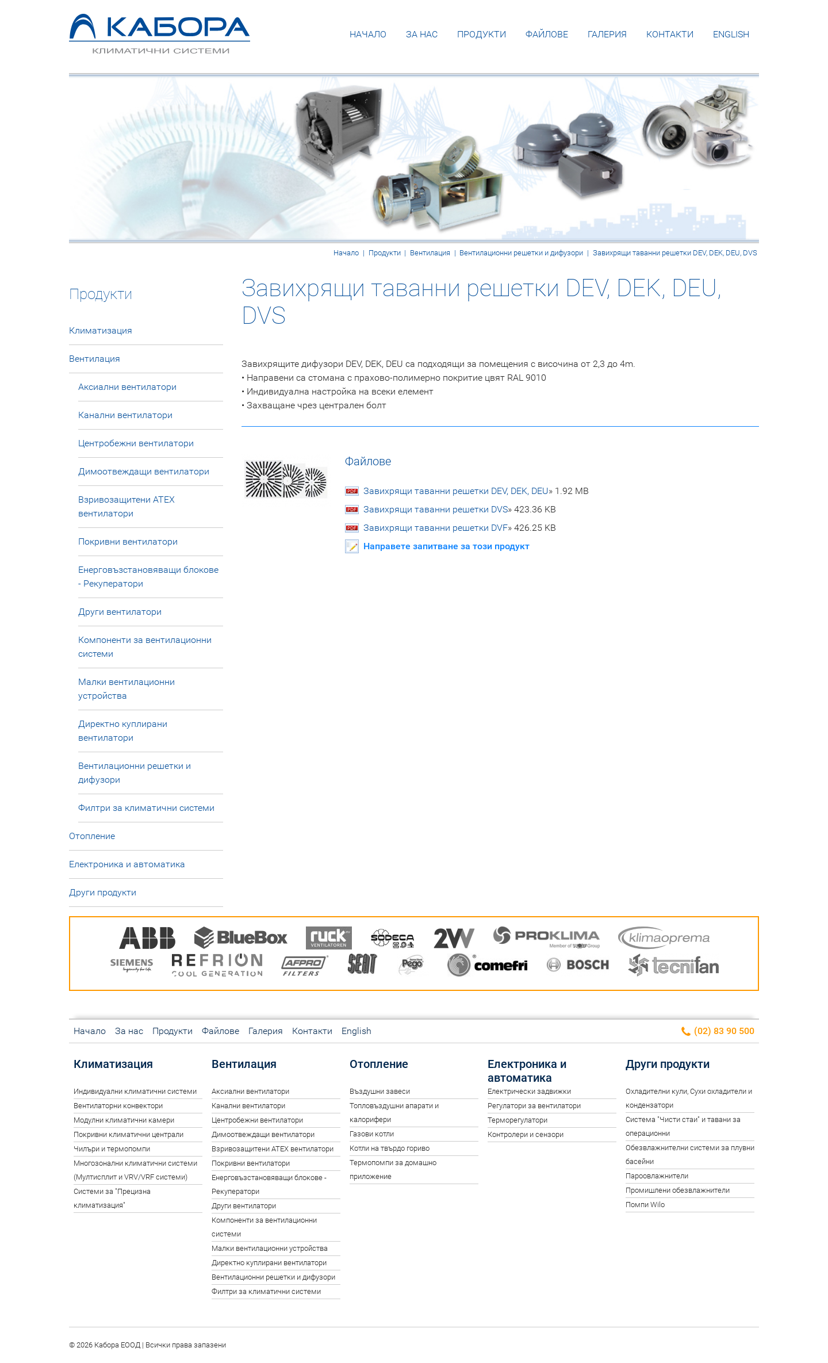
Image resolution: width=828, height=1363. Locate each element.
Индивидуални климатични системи (135, 1091)
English (731, 34)
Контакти (669, 34)
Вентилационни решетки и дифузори (521, 252)
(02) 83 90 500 (717, 1031)
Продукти (481, 34)
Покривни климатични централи (128, 1134)
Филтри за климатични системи (146, 807)
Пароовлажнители (657, 1175)
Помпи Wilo (645, 1204)
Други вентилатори (120, 611)
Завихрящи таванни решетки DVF (459, 528)
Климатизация (100, 330)
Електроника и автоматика (127, 864)
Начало (368, 34)
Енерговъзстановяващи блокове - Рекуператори (148, 576)
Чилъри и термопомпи (112, 1148)
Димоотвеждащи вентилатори (143, 471)
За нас (422, 34)
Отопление (92, 835)
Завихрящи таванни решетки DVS (459, 509)
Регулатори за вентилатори (534, 1105)
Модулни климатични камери (124, 1120)
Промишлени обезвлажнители (678, 1190)
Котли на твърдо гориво (390, 1148)
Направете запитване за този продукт (446, 546)
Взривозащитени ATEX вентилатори (126, 506)
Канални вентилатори (125, 414)
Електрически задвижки (529, 1091)
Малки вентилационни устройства (126, 688)
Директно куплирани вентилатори (122, 730)
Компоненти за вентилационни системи (145, 646)
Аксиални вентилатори (127, 386)
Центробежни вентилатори (136, 443)
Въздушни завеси (380, 1091)
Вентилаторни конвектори (118, 1105)
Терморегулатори (517, 1120)
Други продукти (102, 892)
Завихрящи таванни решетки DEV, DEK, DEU (476, 491)
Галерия (607, 34)
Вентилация (430, 252)
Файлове (547, 34)
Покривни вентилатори (128, 541)
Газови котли (372, 1134)
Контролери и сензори (526, 1134)
